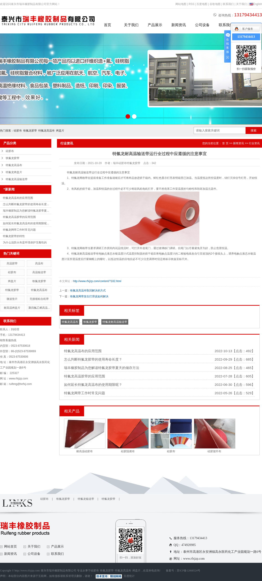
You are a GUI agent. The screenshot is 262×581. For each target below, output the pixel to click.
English (255, 4)
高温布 (39, 263)
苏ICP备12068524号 (188, 570)
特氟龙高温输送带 (17, 179)
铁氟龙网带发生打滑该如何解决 (89, 296)
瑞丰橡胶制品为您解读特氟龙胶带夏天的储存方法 (101, 368)
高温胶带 (12, 263)
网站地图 (180, 4)
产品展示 (155, 25)
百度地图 (201, 4)
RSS (191, 4)
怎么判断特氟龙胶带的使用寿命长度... (26, 204)
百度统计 (129, 576)
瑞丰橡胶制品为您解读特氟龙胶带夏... (26, 210)
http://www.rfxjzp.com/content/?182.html (97, 281)
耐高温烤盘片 (12, 307)
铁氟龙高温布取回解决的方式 (88, 290)
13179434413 (246, 36)
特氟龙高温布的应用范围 (18, 198)
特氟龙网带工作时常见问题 (19, 229)
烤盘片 (60, 130)
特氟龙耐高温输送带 (115, 321)
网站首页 (10, 546)
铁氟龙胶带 (30, 130)
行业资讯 (254, 143)
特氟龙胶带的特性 (14, 236)
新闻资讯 (178, 25)
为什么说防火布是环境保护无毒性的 (25, 242)
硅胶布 (18, 130)
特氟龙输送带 (86, 498)
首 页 (225, 143)
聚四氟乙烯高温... (39, 307)
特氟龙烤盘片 (14, 172)
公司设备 (202, 25)
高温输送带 (39, 272)
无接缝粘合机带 (39, 299)
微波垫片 (12, 299)
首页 (107, 25)
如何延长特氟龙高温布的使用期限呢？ (93, 384)
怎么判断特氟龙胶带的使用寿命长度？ (93, 359)
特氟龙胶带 (12, 290)
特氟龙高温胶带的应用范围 (19, 217)
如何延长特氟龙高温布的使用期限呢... (26, 223)
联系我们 (228, 4)
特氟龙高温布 (46, 130)
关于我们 (241, 4)
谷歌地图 (215, 4)
